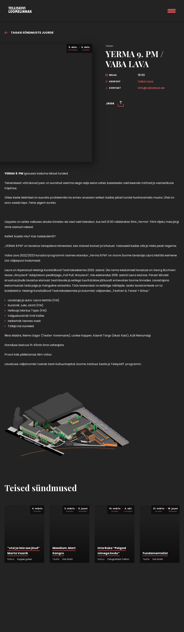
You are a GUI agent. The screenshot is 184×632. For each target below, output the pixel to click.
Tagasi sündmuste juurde (29, 33)
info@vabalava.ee (151, 88)
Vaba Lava (145, 82)
